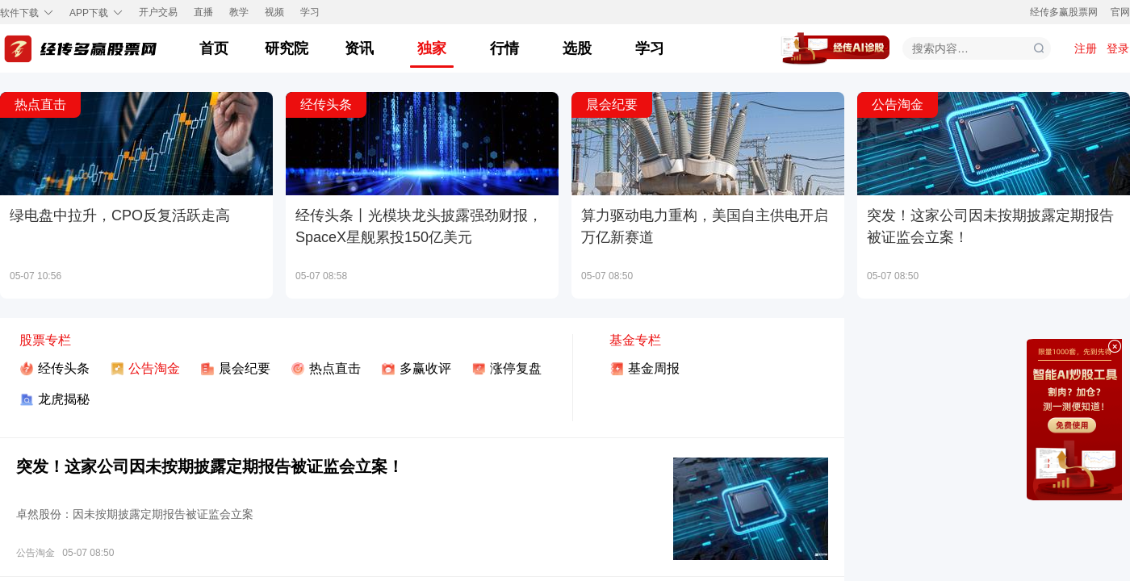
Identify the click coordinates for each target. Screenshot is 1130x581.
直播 (203, 12)
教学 (239, 12)
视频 (274, 12)
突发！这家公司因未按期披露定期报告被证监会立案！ (210, 466)
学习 (310, 12)
